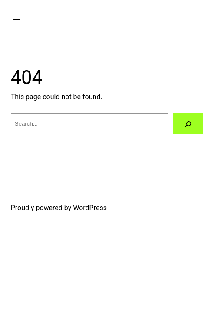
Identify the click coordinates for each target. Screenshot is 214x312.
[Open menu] (16, 18)
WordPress (90, 208)
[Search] (188, 123)
